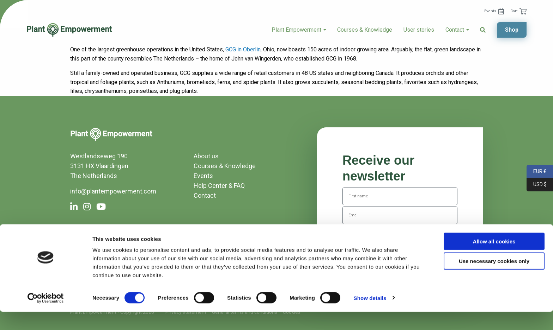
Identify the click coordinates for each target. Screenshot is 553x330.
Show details (370, 316)
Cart (513, 11)
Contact (454, 30)
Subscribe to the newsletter (400, 237)
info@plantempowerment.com (113, 191)
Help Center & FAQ (219, 185)
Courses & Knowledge (364, 30)
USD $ (537, 184)
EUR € (536, 171)
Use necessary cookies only (494, 280)
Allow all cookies (494, 259)
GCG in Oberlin (243, 49)
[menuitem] (494, 11)
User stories (418, 30)
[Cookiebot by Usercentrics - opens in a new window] (46, 316)
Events (490, 11)
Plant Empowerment (296, 30)
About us (206, 156)
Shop (511, 29)
